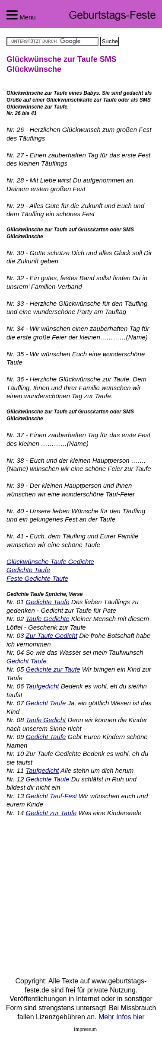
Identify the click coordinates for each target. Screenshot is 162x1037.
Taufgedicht (42, 686)
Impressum (85, 1029)
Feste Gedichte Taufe (37, 578)
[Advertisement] (79, 894)
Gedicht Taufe (26, 661)
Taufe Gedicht (45, 719)
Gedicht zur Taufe (50, 812)
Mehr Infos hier (121, 1017)
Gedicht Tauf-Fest (51, 796)
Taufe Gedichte (47, 618)
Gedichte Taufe (28, 569)
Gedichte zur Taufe (52, 669)
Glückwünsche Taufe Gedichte (50, 561)
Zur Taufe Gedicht (51, 635)
